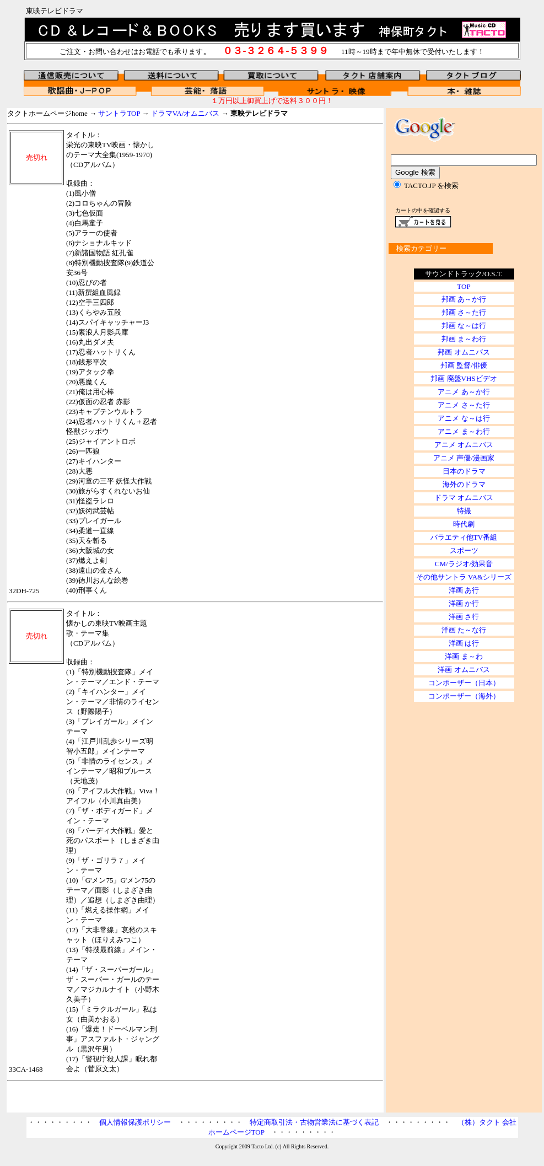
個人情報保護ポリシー (135, 1122)
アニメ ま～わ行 (463, 431)
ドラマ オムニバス (463, 497)
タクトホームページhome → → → (147, 113)
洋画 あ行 (464, 590)
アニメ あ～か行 (463, 392)
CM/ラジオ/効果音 (464, 564)
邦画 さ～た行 (463, 312)
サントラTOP (119, 113)
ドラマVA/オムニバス (185, 113)
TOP (463, 286)
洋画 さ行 (464, 616)
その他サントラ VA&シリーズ (463, 577)
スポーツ (464, 550)
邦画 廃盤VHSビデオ (463, 378)
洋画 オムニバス (463, 669)
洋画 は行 (464, 643)
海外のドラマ (464, 484)
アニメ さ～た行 (463, 405)
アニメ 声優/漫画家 (463, 458)
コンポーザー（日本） (464, 683)
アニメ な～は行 (463, 418)
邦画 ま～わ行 (463, 339)
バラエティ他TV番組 (463, 537)
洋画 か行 (464, 603)
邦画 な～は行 (463, 325)
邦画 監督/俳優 (463, 365)
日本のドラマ (464, 471)
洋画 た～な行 (463, 630)
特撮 (464, 511)
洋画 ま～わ (463, 656)
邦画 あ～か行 (463, 299)
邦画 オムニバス (463, 352)
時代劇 (464, 524)
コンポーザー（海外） (464, 696)
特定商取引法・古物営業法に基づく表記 (314, 1122)
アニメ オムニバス (463, 444)
